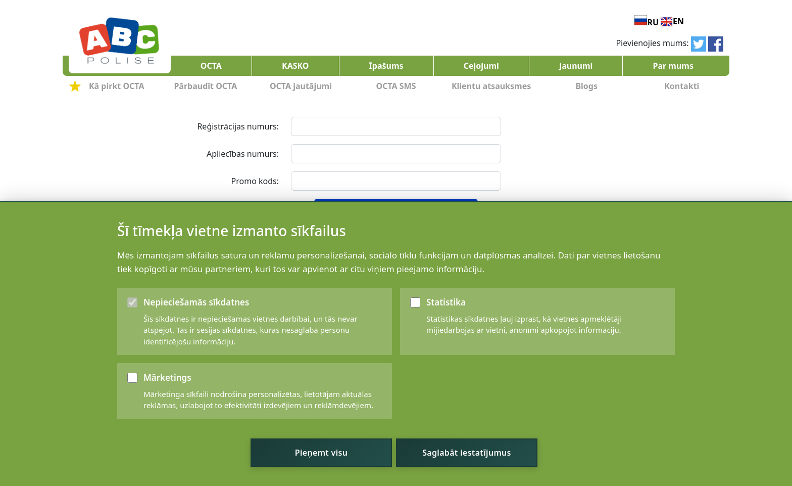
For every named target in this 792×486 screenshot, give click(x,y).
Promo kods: (255, 181)
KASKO (295, 65)
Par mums (673, 65)
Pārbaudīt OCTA (205, 86)
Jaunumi (575, 65)
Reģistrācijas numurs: (238, 126)
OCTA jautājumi (301, 86)
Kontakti (681, 86)
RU (653, 22)
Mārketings (167, 406)
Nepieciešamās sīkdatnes (196, 330)
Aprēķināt (396, 208)
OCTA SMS (396, 86)
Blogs (586, 86)
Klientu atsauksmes (491, 86)
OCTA (211, 65)
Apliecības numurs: (243, 153)
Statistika (446, 330)
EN (678, 21)
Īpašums (386, 65)
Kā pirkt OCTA (116, 86)
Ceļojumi (481, 65)
